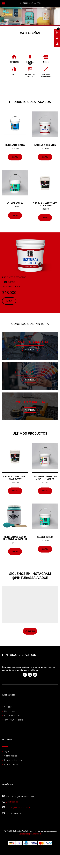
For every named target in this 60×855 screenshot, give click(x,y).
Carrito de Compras (12, 715)
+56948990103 (12, 802)
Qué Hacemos (9, 711)
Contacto (8, 707)
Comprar (15, 157)
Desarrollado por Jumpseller (30, 834)
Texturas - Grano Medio (45, 145)
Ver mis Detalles (10, 756)
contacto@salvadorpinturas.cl (18, 808)
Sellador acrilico (15, 203)
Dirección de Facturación (13, 760)
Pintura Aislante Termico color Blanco (45, 204)
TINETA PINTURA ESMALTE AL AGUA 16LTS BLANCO (45, 477)
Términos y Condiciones (13, 720)
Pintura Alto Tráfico (15, 145)
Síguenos (30, 631)
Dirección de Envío (11, 764)
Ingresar (7, 751)
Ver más (9, 301)
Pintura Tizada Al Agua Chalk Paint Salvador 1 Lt (15, 538)
